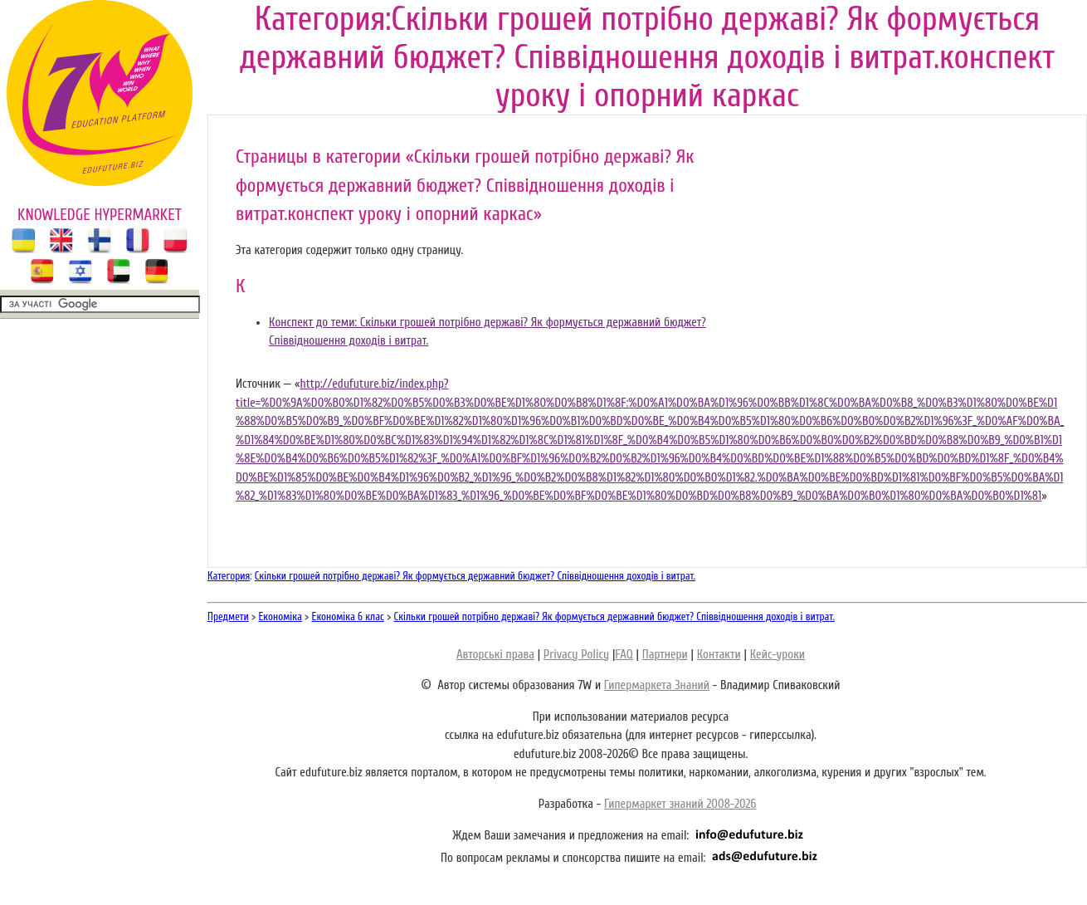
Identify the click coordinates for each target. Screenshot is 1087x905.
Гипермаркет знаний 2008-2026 (680, 804)
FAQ (623, 655)
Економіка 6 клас (348, 616)
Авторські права (495, 655)
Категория (228, 576)
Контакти (719, 655)
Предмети (228, 616)
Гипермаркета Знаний (656, 685)
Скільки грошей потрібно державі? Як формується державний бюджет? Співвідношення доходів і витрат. (475, 576)
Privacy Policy (576, 655)
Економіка (280, 616)
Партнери (665, 655)
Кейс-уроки (777, 655)
